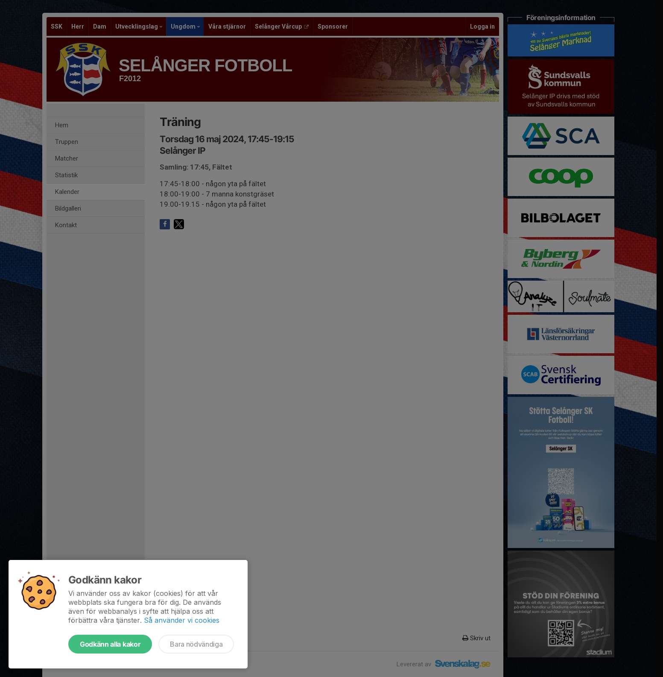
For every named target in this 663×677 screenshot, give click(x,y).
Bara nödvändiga (196, 644)
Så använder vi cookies (181, 620)
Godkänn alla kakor (110, 644)
